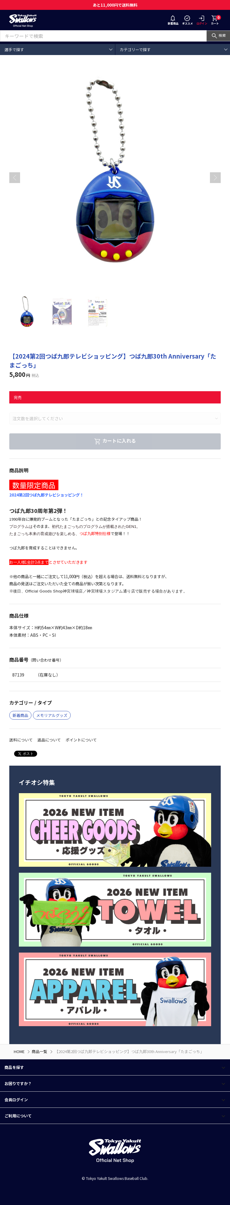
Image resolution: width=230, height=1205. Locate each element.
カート (216, 20)
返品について (49, 740)
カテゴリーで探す (135, 49)
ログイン (201, 20)
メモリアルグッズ (51, 715)
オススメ (187, 20)
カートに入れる (115, 440)
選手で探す (14, 49)
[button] (215, 177)
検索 (218, 35)
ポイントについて (81, 740)
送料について (21, 740)
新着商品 (173, 20)
